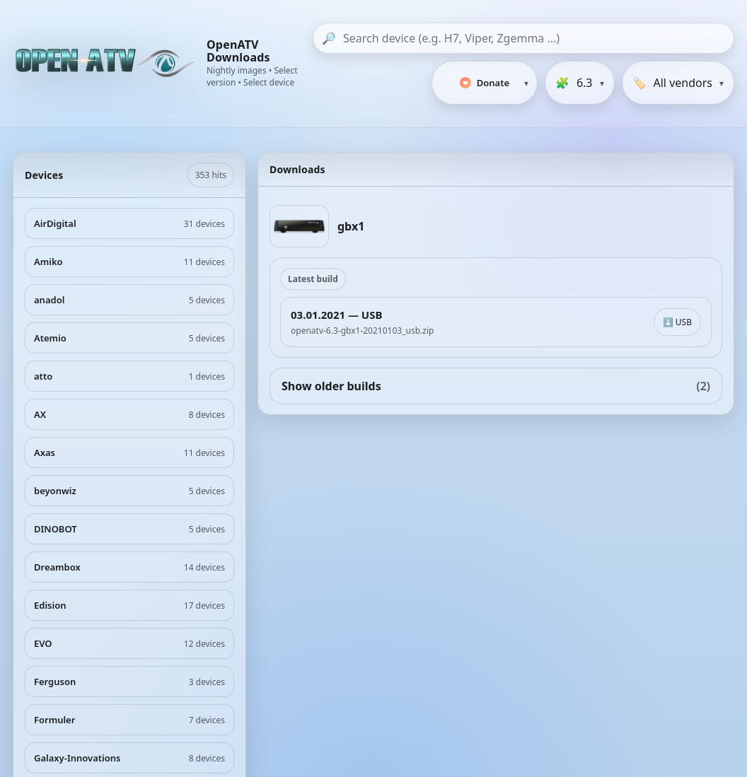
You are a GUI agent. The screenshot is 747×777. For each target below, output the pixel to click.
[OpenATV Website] (106, 63)
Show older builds (496, 386)
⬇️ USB (677, 322)
